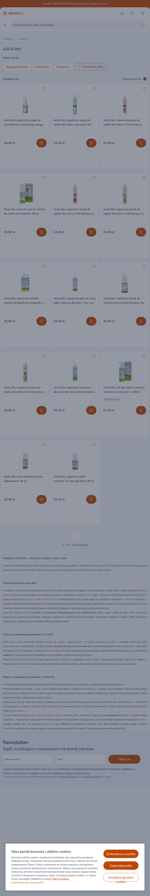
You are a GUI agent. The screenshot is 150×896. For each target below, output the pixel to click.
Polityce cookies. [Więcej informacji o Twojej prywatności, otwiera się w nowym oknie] (60, 879)
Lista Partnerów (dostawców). (27, 882)
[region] (75, 867)
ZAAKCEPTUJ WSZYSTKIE (120, 854)
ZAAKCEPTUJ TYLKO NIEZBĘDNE (121, 867)
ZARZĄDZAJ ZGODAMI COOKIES (121, 878)
